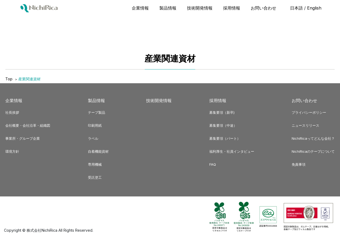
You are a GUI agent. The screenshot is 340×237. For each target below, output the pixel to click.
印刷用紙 (95, 125)
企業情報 (140, 8)
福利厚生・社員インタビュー (231, 151)
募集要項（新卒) (222, 112)
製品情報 (167, 8)
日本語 (296, 8)
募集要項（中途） (223, 125)
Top (8, 79)
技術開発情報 (199, 8)
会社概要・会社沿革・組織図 (27, 125)
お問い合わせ (263, 8)
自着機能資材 (98, 151)
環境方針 (12, 151)
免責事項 (298, 164)
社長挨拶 (12, 112)
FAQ (212, 164)
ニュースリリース (305, 125)
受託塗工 (95, 177)
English (314, 8)
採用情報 (231, 8)
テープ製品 (96, 112)
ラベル (93, 138)
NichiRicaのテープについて (313, 151)
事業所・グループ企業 (22, 138)
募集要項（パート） (224, 138)
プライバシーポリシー (309, 112)
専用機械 (95, 164)
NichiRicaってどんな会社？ (313, 138)
